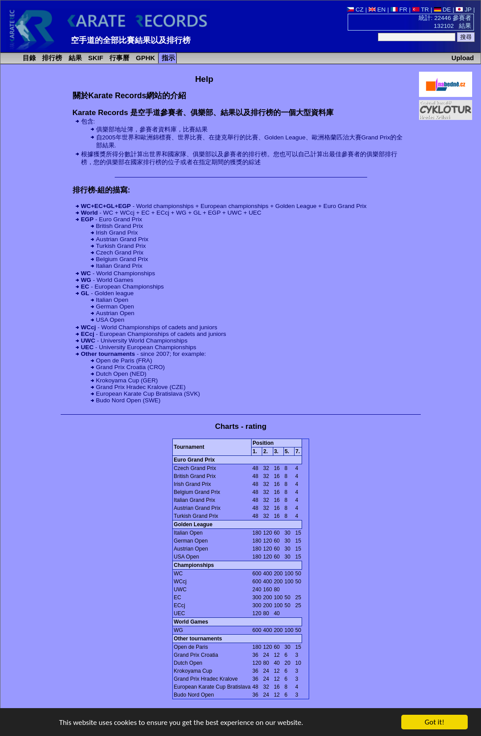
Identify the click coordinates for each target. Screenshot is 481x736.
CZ (355, 9)
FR (399, 9)
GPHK (144, 58)
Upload (462, 58)
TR (420, 9)
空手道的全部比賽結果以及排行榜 (130, 40)
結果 (74, 58)
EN (377, 9)
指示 (167, 58)
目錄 (28, 58)
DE (442, 9)
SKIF (94, 58)
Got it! (434, 722)
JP (463, 9)
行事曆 (118, 58)
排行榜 (51, 58)
